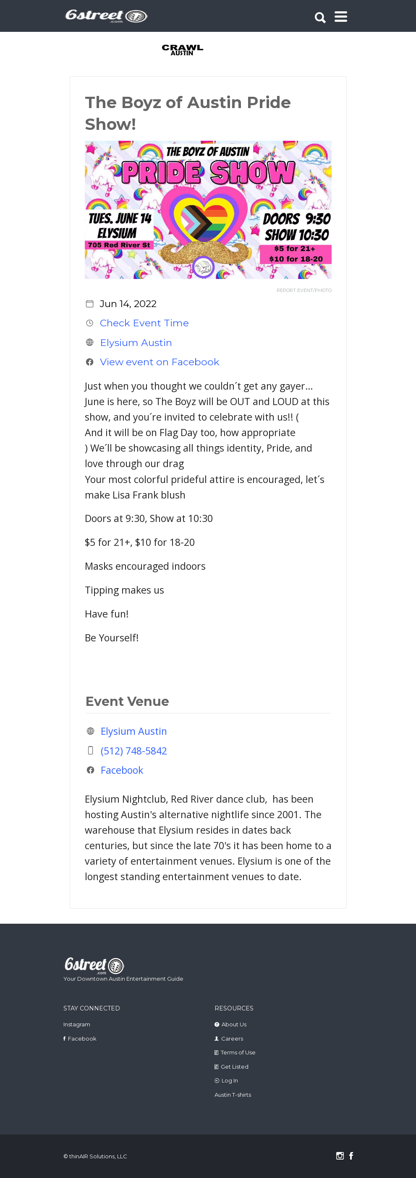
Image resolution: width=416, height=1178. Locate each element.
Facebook (122, 769)
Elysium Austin (136, 342)
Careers (232, 1038)
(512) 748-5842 (134, 750)
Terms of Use (238, 1052)
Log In (230, 1080)
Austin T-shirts (233, 1094)
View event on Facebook (160, 361)
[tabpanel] (178, 50)
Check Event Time (144, 323)
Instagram (76, 1024)
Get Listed (235, 1066)
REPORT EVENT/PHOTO (304, 290)
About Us (234, 1024)
